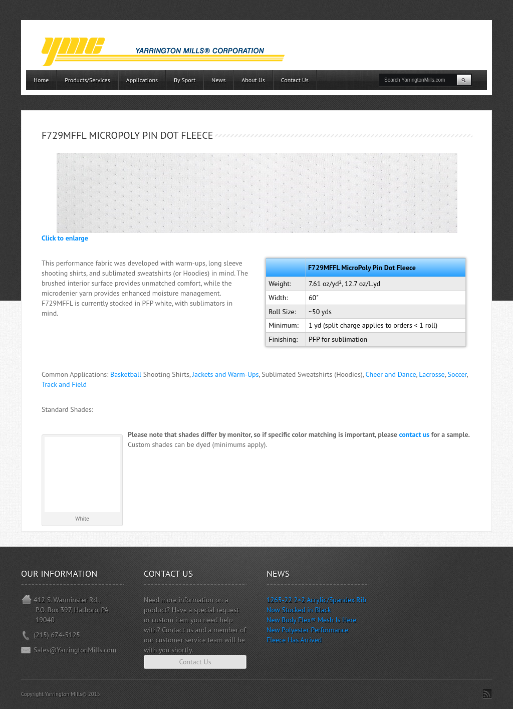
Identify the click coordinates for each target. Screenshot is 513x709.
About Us (253, 80)
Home (41, 80)
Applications (142, 80)
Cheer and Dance (391, 374)
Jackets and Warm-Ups (225, 374)
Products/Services (87, 80)
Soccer (457, 374)
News (218, 80)
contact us (414, 434)
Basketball (125, 374)
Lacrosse (431, 374)
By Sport (184, 80)
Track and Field (64, 384)
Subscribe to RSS (487, 694)
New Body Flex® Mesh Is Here (311, 619)
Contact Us (295, 80)
